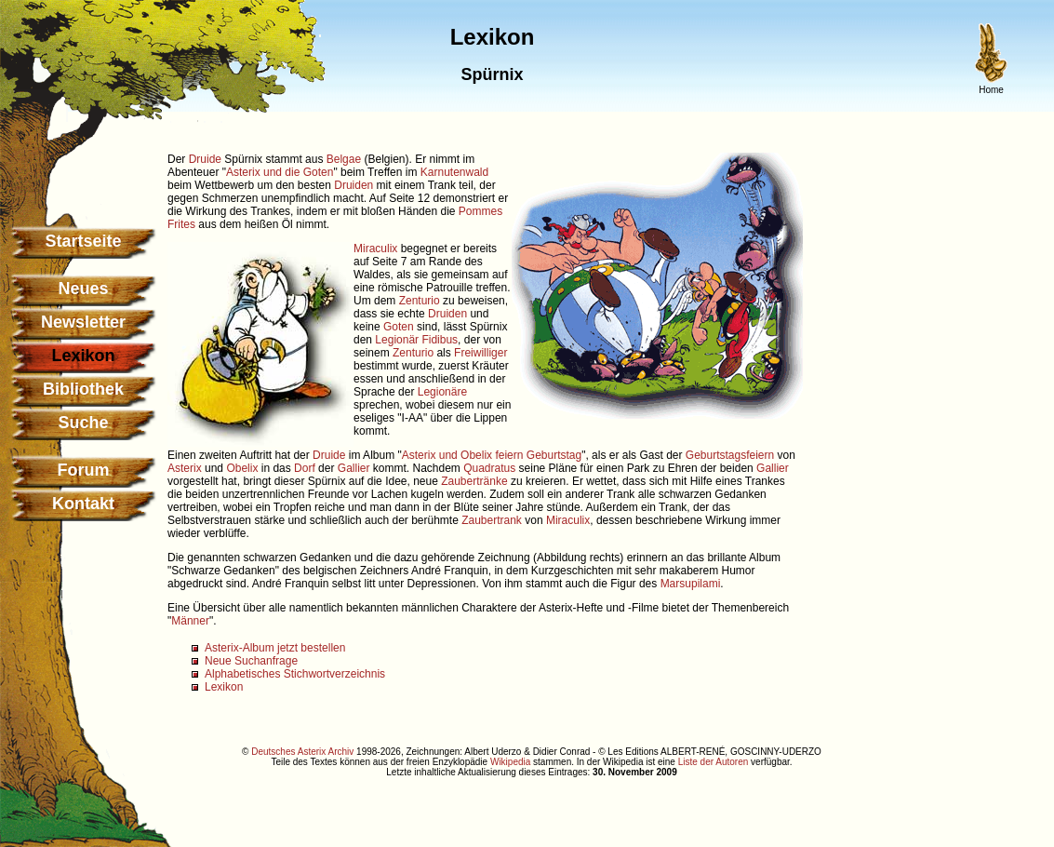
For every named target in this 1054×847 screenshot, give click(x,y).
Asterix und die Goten (279, 172)
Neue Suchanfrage (251, 660)
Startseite (83, 241)
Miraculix (375, 248)
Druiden (353, 185)
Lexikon (224, 686)
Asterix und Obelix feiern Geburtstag (491, 455)
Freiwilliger (480, 352)
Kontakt (83, 503)
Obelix (242, 468)
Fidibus (439, 339)
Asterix (184, 468)
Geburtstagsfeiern (730, 455)
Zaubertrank (491, 520)
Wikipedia (510, 762)
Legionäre (442, 391)
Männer (190, 620)
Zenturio (419, 300)
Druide (205, 159)
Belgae (344, 159)
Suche (83, 422)
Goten (398, 326)
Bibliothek (83, 389)
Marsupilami (690, 583)
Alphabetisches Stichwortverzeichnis (295, 673)
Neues (83, 288)
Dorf (304, 468)
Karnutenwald (454, 172)
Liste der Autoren (713, 762)
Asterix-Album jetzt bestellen (275, 647)
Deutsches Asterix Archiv (302, 751)
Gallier (354, 468)
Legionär (397, 339)
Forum (84, 470)
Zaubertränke (474, 481)
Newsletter (83, 322)
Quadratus (489, 468)
